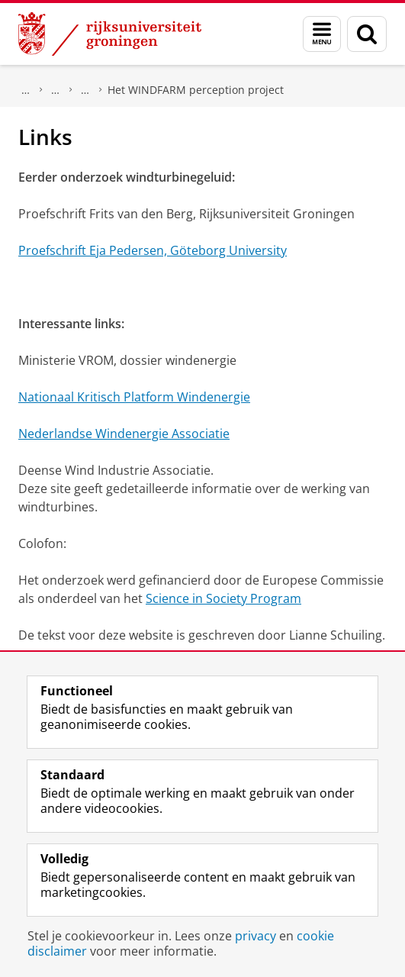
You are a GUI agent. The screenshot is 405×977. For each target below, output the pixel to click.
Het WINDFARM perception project (196, 89)
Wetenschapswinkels (55, 90)
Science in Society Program (223, 598)
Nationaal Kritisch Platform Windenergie (134, 397)
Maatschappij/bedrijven (26, 90)
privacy (255, 935)
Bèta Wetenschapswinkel (85, 90)
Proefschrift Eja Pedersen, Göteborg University (152, 250)
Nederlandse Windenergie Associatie (124, 433)
